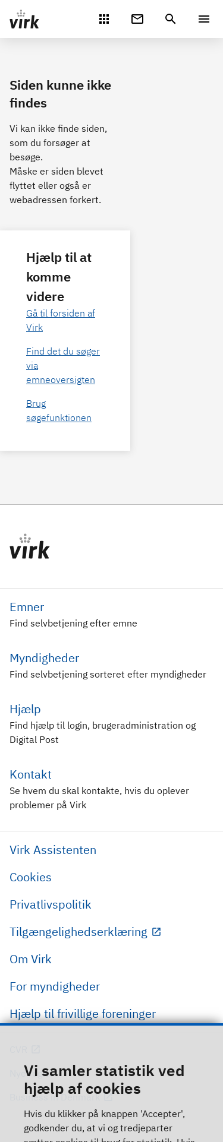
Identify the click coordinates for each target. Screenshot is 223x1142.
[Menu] (204, 19)
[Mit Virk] (104, 18)
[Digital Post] (137, 18)
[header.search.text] (170, 18)
